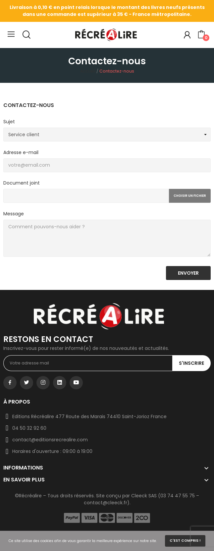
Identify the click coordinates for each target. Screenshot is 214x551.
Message (13, 213)
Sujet (9, 121)
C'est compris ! (185, 540)
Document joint (21, 183)
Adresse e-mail (20, 152)
